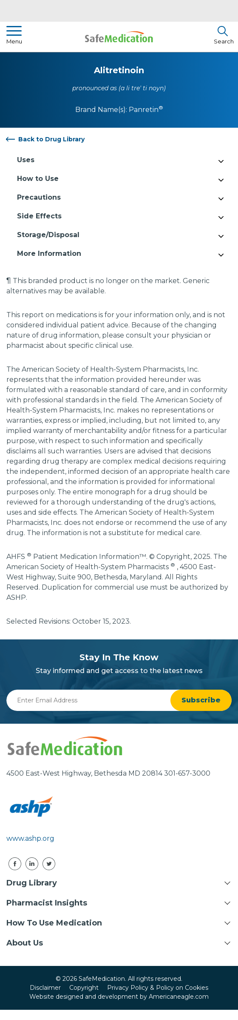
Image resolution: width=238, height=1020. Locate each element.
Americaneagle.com (179, 996)
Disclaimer (45, 987)
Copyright (84, 987)
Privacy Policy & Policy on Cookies (157, 987)
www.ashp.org (30, 838)
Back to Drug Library (51, 139)
